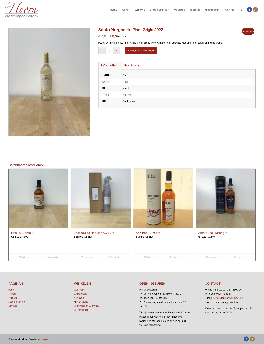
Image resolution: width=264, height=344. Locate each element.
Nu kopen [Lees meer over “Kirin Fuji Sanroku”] (24, 257)
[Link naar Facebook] (249, 9)
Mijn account (81, 301)
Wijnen (12, 293)
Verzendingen (81, 309)
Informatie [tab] (108, 65)
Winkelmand (80, 293)
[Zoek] (241, 10)
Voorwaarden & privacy (86, 305)
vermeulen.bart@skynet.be (228, 297)
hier (212, 302)
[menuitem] (113, 10)
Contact (12, 305)
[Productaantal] (109, 50)
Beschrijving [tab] (132, 65)
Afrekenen (79, 297)
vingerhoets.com (43, 339)
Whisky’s (12, 297)
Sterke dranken (16, 301)
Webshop (79, 289)
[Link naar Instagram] (255, 9)
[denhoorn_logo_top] (21, 10)
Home (11, 289)
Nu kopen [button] (86, 257)
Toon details (52, 257)
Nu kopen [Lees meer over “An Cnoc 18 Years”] (149, 257)
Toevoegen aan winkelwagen (140, 50)
